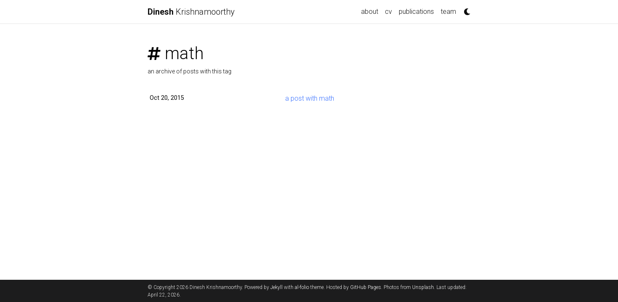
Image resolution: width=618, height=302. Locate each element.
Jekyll (276, 287)
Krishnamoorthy (191, 12)
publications (416, 12)
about (369, 12)
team (448, 12)
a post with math (309, 98)
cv (388, 12)
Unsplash (423, 287)
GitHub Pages (365, 287)
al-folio (302, 287)
